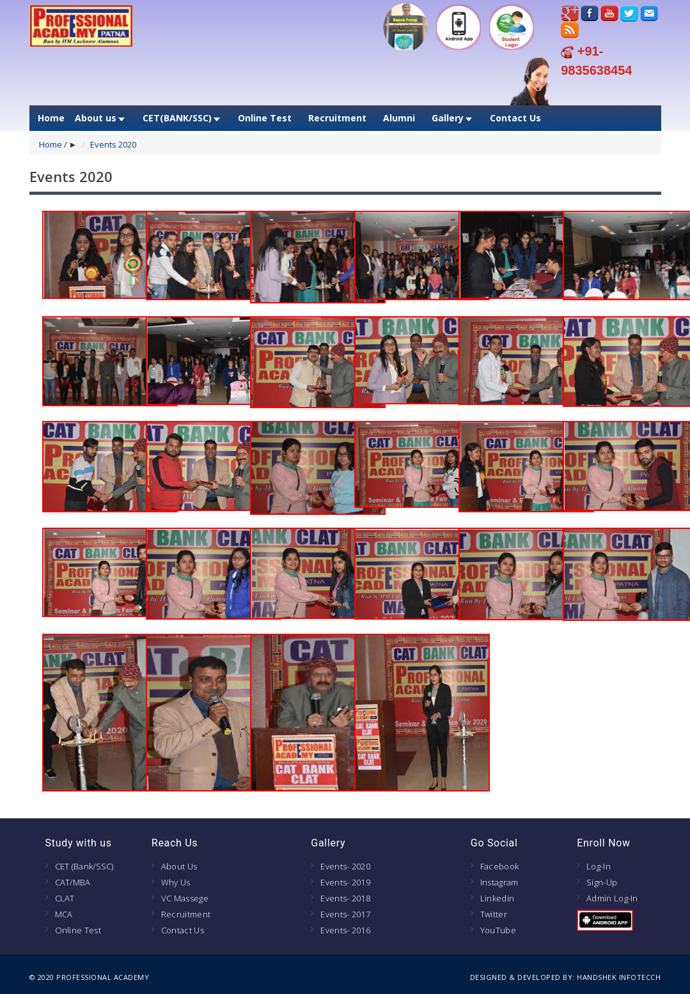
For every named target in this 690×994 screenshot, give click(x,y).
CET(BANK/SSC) (177, 118)
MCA (64, 914)
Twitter (493, 914)
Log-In (598, 866)
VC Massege (184, 898)
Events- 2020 (345, 866)
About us (95, 118)
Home (51, 118)
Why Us (176, 882)
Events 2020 (113, 144)
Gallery (448, 118)
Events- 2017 (345, 914)
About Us (179, 866)
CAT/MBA (73, 882)
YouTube (498, 930)
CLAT (65, 898)
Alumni (399, 118)
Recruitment (337, 118)
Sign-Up (601, 882)
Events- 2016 (345, 930)
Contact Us (515, 118)
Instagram (499, 882)
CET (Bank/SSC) (84, 866)
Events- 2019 (345, 882)
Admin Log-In (612, 898)
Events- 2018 (345, 898)
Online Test (265, 118)
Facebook (499, 866)
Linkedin (497, 898)
